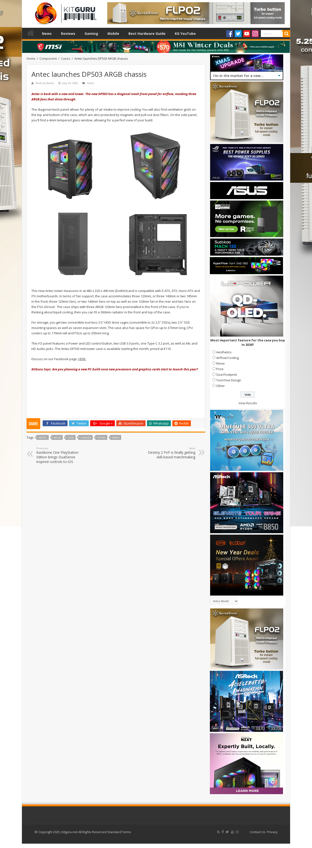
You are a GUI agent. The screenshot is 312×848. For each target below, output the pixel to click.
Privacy (272, 832)
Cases (65, 58)
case (71, 437)
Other (220, 386)
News (47, 33)
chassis (85, 437)
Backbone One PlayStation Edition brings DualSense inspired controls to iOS (61, 455)
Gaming (91, 33)
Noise (220, 363)
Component (48, 58)
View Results (247, 403)
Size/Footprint (226, 374)
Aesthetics (224, 352)
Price (220, 369)
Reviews (68, 33)
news (115, 437)
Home (30, 33)
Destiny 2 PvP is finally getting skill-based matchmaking (170, 452)
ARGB (57, 437)
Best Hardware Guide (147, 33)
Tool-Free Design (228, 380)
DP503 (102, 437)
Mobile (113, 33)
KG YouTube (185, 33)
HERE (82, 359)
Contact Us (257, 832)
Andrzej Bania (45, 83)
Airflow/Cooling (227, 358)
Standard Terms (119, 832)
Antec (43, 437)
